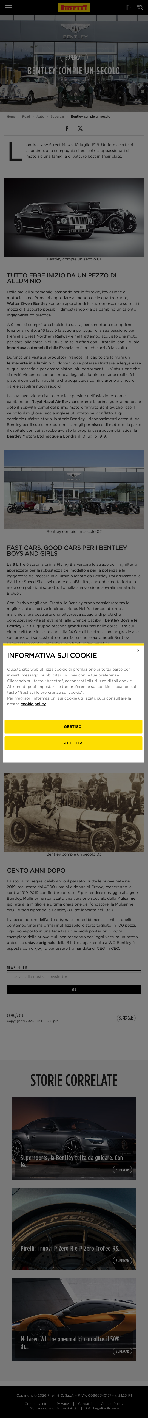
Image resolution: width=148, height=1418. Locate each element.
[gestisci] (74, 733)
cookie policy (34, 710)
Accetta (74, 749)
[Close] (139, 656)
